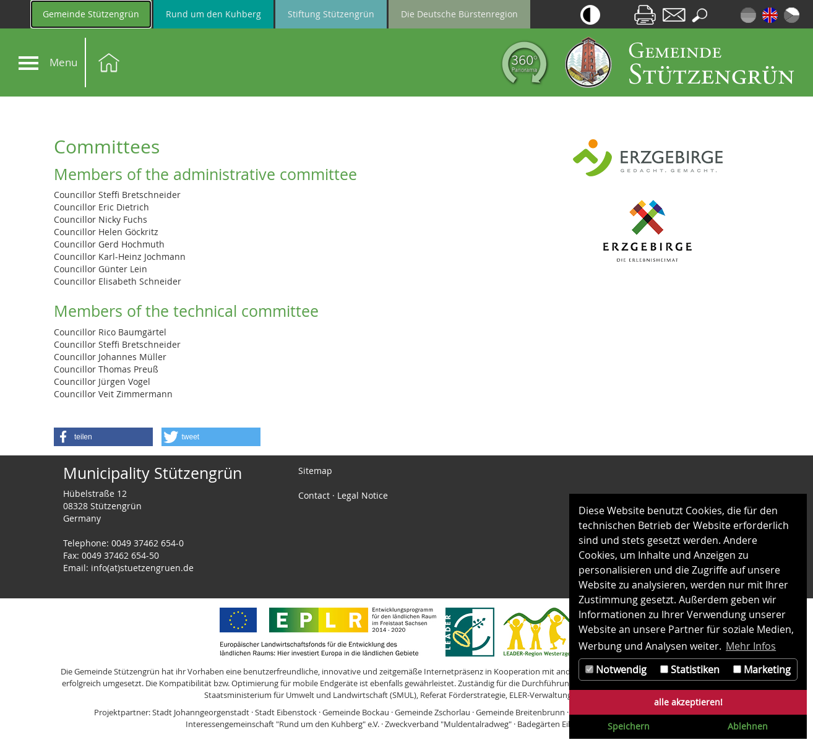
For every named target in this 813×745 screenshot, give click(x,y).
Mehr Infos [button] (751, 646)
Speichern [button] (629, 726)
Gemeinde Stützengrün (91, 14)
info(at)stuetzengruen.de (142, 568)
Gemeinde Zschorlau (432, 712)
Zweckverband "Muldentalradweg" (448, 724)
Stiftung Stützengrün (331, 14)
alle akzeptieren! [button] (688, 702)
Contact (314, 495)
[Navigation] (28, 63)
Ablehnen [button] (748, 726)
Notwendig (616, 669)
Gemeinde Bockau (355, 712)
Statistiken (690, 669)
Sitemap (315, 470)
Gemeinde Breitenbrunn (520, 712)
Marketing (762, 669)
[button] (103, 437)
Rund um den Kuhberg (213, 14)
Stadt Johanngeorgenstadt (200, 712)
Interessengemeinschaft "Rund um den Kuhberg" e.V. (282, 724)
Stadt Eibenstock (286, 712)
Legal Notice (362, 495)
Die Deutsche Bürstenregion (459, 14)
